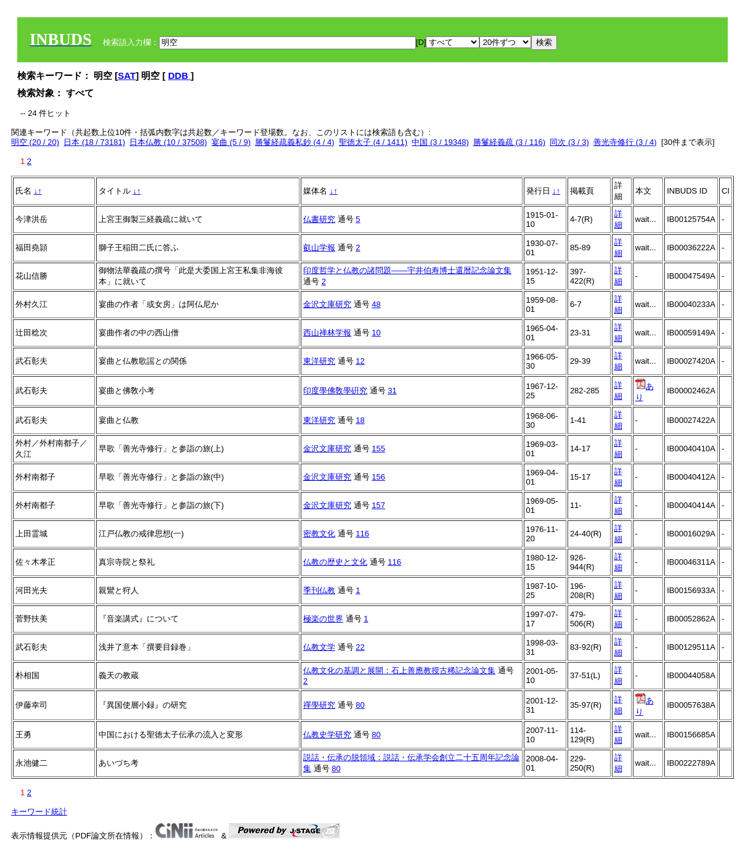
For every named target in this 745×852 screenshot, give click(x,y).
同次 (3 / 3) (569, 142)
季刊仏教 (319, 590)
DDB (179, 75)
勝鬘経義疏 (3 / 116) (509, 142)
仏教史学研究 (327, 734)
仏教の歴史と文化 (335, 562)
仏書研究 (319, 219)
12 (360, 361)
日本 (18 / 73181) (94, 142)
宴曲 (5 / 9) (231, 142)
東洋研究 (319, 361)
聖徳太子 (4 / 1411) (373, 142)
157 (378, 505)
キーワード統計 (39, 811)
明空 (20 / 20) (35, 142)
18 (360, 420)
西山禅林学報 (327, 332)
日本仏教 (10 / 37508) (168, 142)
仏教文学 (319, 647)
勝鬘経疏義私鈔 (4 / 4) (295, 142)
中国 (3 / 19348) (440, 142)
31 (392, 390)
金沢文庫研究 (327, 304)
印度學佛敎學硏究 (335, 390)
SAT (127, 75)
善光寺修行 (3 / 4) (625, 142)
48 (376, 304)
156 (378, 476)
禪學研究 (319, 705)
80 (360, 705)
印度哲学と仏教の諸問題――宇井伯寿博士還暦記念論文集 (407, 270)
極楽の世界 (323, 618)
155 (378, 448)
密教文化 (319, 533)
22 (360, 647)
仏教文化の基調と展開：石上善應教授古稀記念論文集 (399, 670)
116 (362, 533)
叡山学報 (319, 247)
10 (376, 332)
